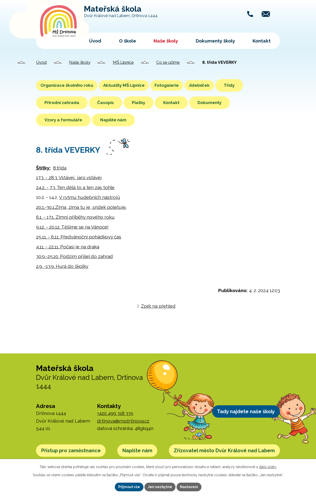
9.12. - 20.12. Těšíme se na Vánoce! (72, 227)
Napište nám (113, 119)
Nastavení (189, 487)
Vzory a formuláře (63, 119)
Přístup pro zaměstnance (75, 452)
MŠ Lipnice (123, 62)
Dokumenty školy (215, 40)
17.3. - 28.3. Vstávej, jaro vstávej (69, 177)
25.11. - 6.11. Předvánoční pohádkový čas (78, 236)
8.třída (59, 168)
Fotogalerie (187, 85)
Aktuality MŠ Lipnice (136, 85)
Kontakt (262, 40)
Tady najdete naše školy (241, 413)
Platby (138, 102)
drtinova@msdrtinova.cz (123, 421)
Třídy (261, 85)
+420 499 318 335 (115, 413)
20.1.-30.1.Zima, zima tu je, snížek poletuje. (81, 207)
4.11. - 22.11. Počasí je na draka (67, 246)
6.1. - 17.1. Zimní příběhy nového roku (75, 217)
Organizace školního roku (70, 85)
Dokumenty (209, 102)
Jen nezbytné (160, 487)
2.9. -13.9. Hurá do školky (62, 266)
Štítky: (43, 168)
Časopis (105, 102)
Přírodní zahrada (61, 102)
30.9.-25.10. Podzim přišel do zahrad (74, 256)
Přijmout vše (129, 487)
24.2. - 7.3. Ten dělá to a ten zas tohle (75, 187)
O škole (127, 40)
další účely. (268, 467)
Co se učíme (168, 62)
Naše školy (166, 40)
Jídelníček (227, 85)
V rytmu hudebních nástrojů (89, 197)
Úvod (95, 40)
